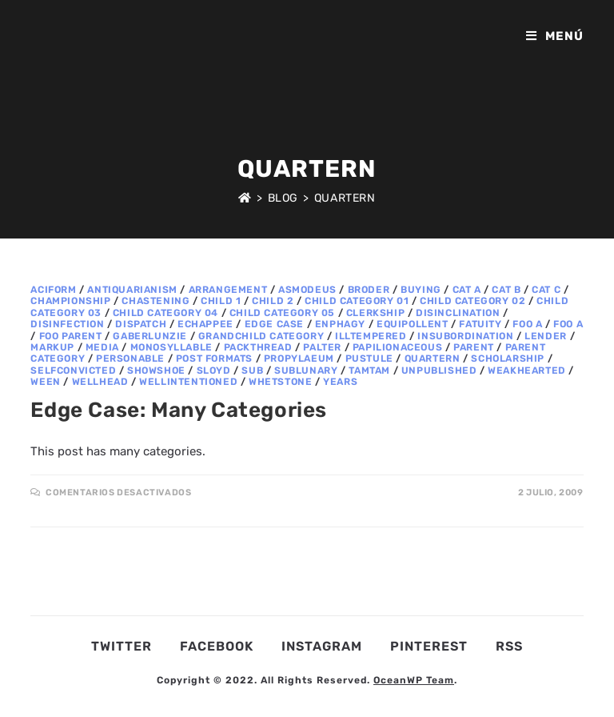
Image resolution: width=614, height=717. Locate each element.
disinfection (67, 324)
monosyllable (171, 347)
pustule (369, 358)
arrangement (228, 289)
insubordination (465, 336)
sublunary (305, 370)
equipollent (413, 324)
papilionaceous (397, 347)
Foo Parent (70, 336)
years (340, 381)
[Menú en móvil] (555, 36)
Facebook (216, 646)
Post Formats (214, 358)
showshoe (156, 370)
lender (545, 336)
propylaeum (299, 358)
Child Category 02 (472, 300)
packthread (258, 347)
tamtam (369, 370)
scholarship (507, 358)
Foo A (527, 324)
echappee (205, 324)
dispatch (140, 324)
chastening (155, 300)
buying (421, 289)
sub (252, 370)
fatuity (480, 324)
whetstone (280, 381)
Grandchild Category (261, 336)
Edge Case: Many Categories (178, 410)
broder (369, 289)
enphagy (340, 324)
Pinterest (429, 646)
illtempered (371, 336)
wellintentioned (188, 381)
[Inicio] (245, 198)
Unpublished (439, 370)
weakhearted (527, 370)
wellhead (100, 381)
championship (70, 300)
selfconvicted (73, 370)
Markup (52, 347)
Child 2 (272, 300)
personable (130, 358)
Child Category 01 (357, 300)
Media (102, 347)
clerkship (375, 312)
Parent (473, 347)
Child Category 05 (282, 312)
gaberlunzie (150, 336)
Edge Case (274, 324)
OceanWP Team (413, 680)
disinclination (458, 312)
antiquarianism (132, 289)
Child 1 (221, 300)
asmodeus (307, 289)
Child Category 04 (165, 312)
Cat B (506, 289)
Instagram (321, 646)
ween (45, 381)
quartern (432, 358)
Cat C (546, 289)
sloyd (214, 370)
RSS (509, 646)
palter (322, 347)
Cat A (467, 289)
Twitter (121, 646)
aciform (53, 289)
